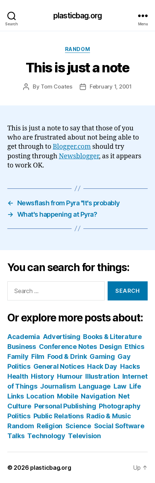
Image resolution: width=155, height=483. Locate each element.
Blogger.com (72, 147)
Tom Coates (56, 86)
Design (111, 346)
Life (135, 386)
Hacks (130, 366)
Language (95, 386)
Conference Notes (68, 346)
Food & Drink (67, 356)
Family (17, 356)
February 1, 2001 (111, 86)
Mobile (67, 396)
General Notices (58, 366)
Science (78, 426)
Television (84, 436)
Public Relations (58, 416)
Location (40, 396)
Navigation (98, 396)
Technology (46, 436)
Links (15, 396)
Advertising (61, 336)
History (42, 376)
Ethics (134, 346)
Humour (69, 376)
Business (21, 346)
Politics (18, 416)
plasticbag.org (77, 15)
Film (37, 356)
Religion (49, 426)
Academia (23, 336)
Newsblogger (79, 156)
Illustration (102, 376)
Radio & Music (108, 416)
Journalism (58, 386)
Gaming (102, 356)
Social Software (119, 426)
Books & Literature (112, 336)
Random (77, 49)
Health (17, 376)
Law (119, 386)
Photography (119, 406)
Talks (16, 436)
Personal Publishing (65, 406)
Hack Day (102, 366)
